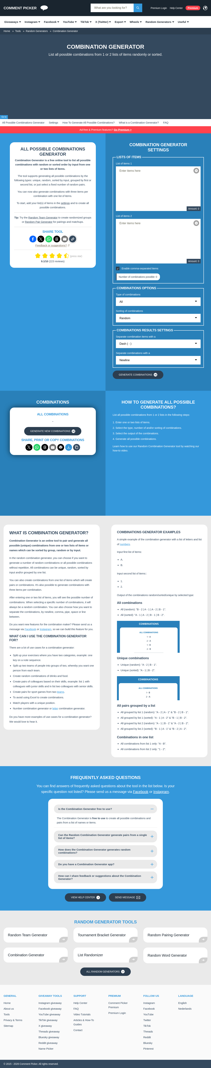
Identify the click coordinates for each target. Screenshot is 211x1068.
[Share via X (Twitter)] (40, 239)
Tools (7, 1014)
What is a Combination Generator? (139, 122)
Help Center (176, 8)
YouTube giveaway (49, 1014)
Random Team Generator (43, 217)
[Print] (60, 447)
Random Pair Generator (38, 221)
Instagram (45, 629)
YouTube (148, 1014)
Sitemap (8, 1025)
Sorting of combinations (129, 310)
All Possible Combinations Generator (23, 122)
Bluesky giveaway (49, 1037)
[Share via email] (52, 447)
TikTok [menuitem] (84, 21)
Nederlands (184, 1008)
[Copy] (76, 447)
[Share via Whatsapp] (48, 239)
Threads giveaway (49, 1031)
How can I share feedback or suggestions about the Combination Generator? (99, 877)
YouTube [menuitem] (68, 21)
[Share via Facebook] (32, 239)
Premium (193, 8)
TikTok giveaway (48, 1020)
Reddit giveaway (48, 1042)
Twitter (147, 1020)
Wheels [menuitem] (134, 21)
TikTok (147, 1025)
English (182, 1002)
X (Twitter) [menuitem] (101, 21)
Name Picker (46, 1048)
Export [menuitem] (119, 21)
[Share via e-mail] (64, 239)
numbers (125, 544)
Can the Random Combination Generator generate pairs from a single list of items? (102, 836)
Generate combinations (138, 374)
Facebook (30, 629)
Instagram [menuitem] (31, 21)
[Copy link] (72, 239)
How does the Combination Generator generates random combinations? (94, 851)
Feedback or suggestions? (52, 245)
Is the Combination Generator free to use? (85, 808)
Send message (127, 897)
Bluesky (147, 1042)
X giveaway (45, 1025)
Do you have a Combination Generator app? (86, 864)
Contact (77, 1030)
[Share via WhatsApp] (36, 447)
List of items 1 (124, 163)
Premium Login (159, 8)
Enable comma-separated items (140, 268)
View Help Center (85, 897)
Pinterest (148, 1048)
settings (65, 203)
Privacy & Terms (13, 1020)
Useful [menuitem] (182, 21)
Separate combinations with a (133, 353)
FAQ (165, 122)
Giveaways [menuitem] (11, 21)
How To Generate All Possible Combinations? (89, 122)
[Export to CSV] (68, 447)
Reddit (147, 1037)
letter (55, 708)
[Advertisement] (105, 85)
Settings (53, 122)
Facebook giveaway (50, 1008)
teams (60, 691)
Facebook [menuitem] (50, 21)
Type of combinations (128, 294)
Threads (148, 1031)
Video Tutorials (81, 1014)
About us (9, 1008)
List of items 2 (124, 215)
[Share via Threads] (56, 239)
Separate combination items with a (135, 336)
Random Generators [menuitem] (158, 21)
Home (7, 1002)
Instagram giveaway (50, 1002)
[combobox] (112, 8)
